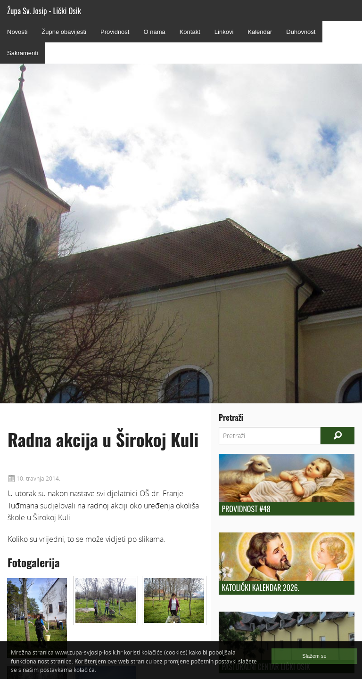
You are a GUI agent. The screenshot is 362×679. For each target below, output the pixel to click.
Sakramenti (22, 53)
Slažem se (314, 656)
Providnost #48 (246, 509)
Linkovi (223, 31)
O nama (154, 31)
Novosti (17, 31)
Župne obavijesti (63, 31)
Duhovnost (300, 31)
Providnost (114, 31)
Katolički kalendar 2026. (260, 587)
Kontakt (190, 31)
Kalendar (259, 31)
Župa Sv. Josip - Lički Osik (44, 10)
